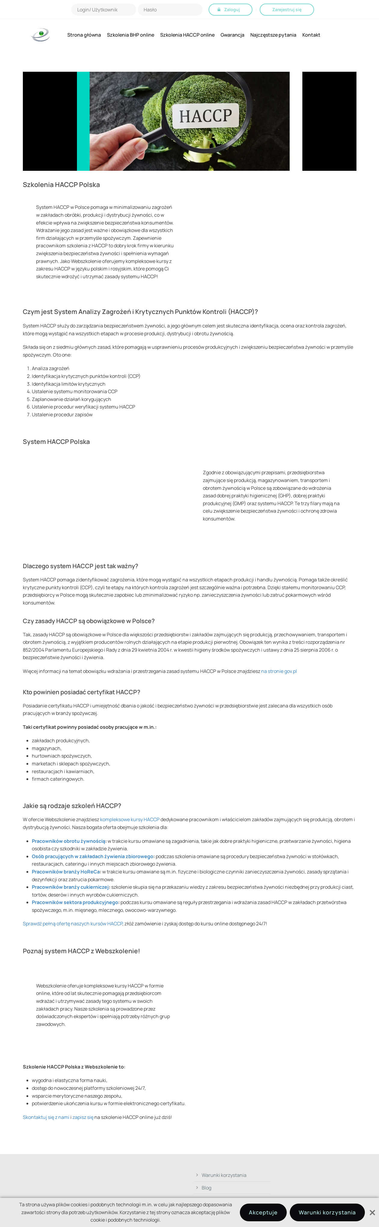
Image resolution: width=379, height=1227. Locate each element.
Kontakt (311, 35)
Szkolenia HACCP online (187, 35)
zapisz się (82, 1117)
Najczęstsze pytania (273, 35)
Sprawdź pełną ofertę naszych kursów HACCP (72, 923)
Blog (206, 1187)
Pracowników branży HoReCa (66, 871)
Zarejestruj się (286, 9)
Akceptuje (263, 1212)
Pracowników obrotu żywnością (68, 841)
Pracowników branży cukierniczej (70, 887)
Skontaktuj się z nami (46, 1117)
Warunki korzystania (224, 1175)
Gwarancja (232, 35)
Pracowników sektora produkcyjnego (75, 902)
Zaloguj (232, 9)
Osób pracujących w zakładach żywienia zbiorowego (92, 856)
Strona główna (84, 35)
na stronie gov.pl (279, 671)
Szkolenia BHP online (130, 35)
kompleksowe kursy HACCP (130, 819)
